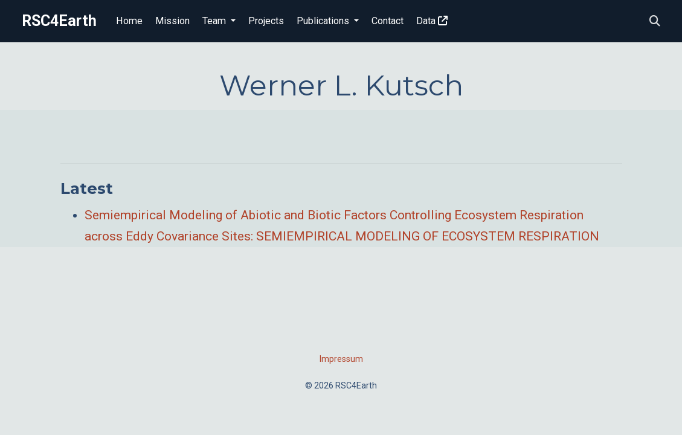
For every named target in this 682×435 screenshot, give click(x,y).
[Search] (654, 21)
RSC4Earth (59, 21)
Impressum (341, 359)
